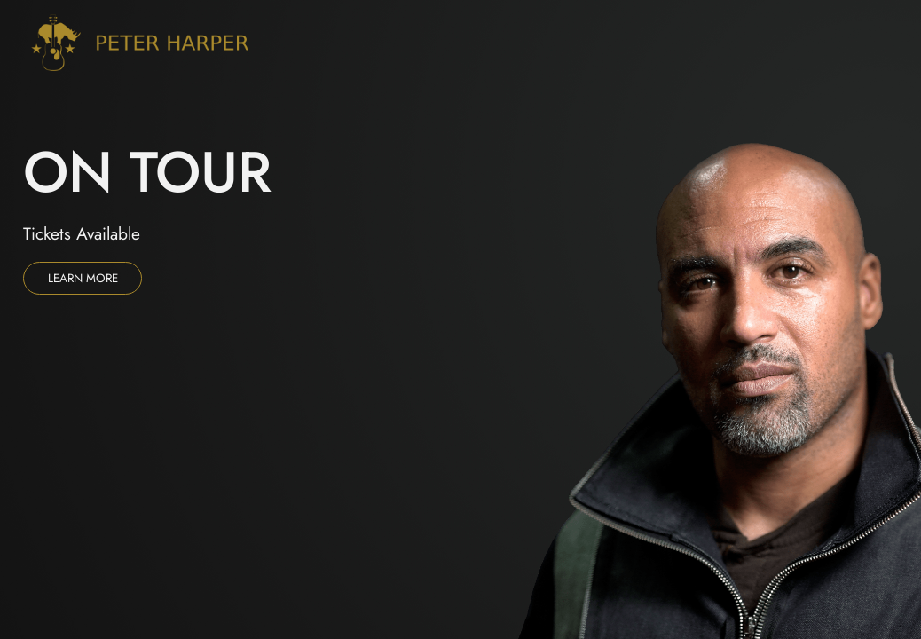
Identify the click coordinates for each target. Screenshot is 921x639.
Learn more (83, 278)
